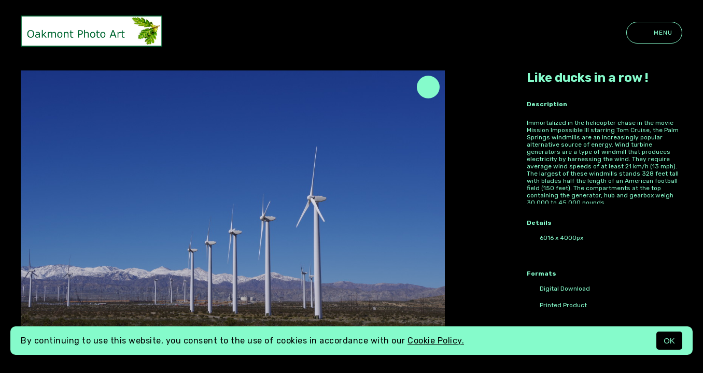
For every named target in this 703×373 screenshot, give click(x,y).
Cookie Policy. (435, 341)
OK (669, 340)
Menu (654, 32)
